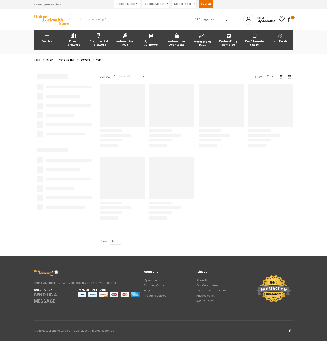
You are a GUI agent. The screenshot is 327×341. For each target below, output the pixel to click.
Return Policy (205, 301)
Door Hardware (72, 40)
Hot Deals (280, 38)
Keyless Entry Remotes (228, 40)
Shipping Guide (154, 285)
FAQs (147, 290)
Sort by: (105, 77)
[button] (281, 76)
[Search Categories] (206, 19)
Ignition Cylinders (151, 40)
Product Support (155, 296)
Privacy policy (205, 296)
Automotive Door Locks (176, 40)
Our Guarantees (207, 285)
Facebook (290, 331)
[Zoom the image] (46, 272)
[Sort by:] (128, 76)
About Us (202, 280)
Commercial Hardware (99, 40)
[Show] (270, 76)
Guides (47, 38)
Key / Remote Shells (254, 40)
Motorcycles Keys (202, 40)
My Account (151, 280)
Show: (259, 77)
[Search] (225, 19)
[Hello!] (259, 19)
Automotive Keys (124, 40)
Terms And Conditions (211, 290)
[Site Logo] (54, 19)
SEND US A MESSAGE (45, 298)
